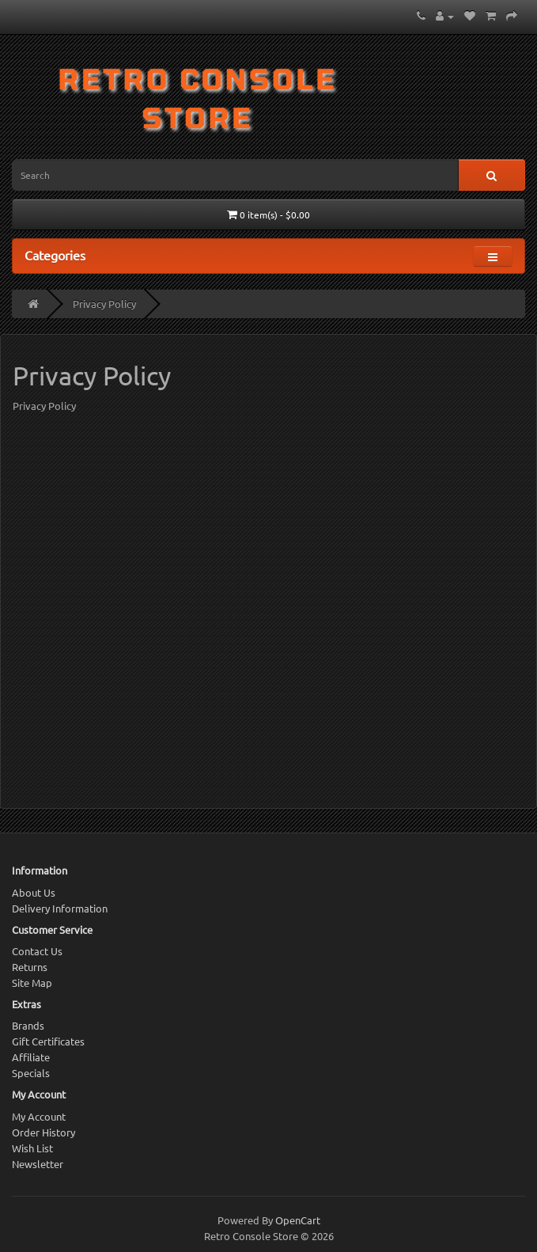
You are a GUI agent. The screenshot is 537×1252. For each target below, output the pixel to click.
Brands (28, 1025)
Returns (29, 966)
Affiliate (31, 1057)
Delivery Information (60, 908)
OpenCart (297, 1220)
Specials (31, 1072)
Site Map (32, 982)
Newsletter (37, 1163)
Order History (43, 1132)
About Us (33, 892)
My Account (39, 1116)
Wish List (32, 1148)
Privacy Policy (104, 303)
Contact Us (37, 951)
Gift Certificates (48, 1041)
